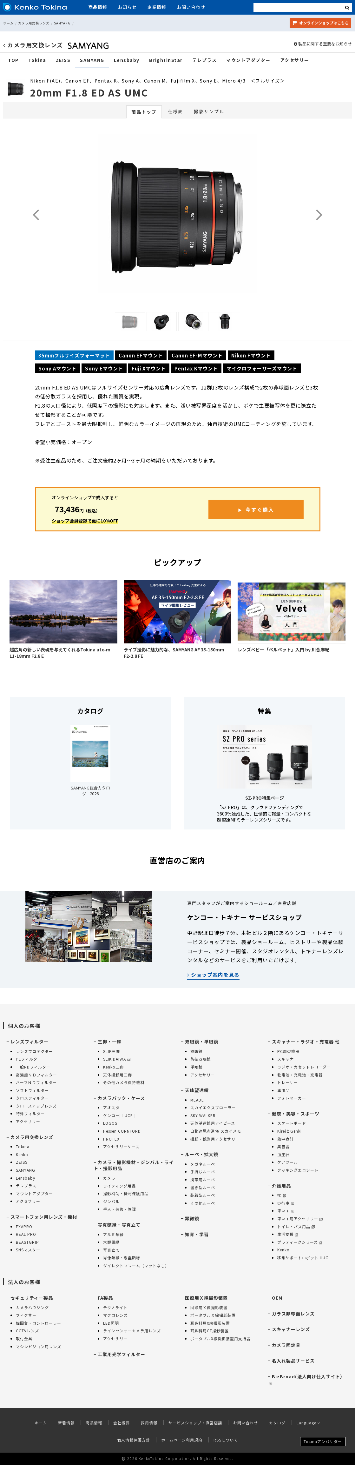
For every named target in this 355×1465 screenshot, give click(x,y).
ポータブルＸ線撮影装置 (213, 1315)
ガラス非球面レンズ (293, 1313)
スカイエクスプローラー (213, 1107)
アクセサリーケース (121, 1146)
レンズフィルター (29, 1041)
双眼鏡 (196, 1051)
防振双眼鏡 (200, 1059)
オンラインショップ (320, 22)
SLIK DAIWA (116, 1059)
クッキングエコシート (298, 1170)
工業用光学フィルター (121, 1354)
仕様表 (175, 111)
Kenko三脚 (113, 1066)
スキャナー (287, 1059)
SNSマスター (28, 1249)
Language (308, 1422)
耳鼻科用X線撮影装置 (210, 1323)
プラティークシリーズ (299, 1242)
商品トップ (144, 112)
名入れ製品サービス (293, 1360)
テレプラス (204, 60)
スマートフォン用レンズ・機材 (43, 1217)
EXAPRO (24, 1226)
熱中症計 (285, 1139)
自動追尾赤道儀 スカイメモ (215, 1131)
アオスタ (111, 1107)
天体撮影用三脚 (117, 1074)
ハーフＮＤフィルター (36, 1082)
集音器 (283, 1146)
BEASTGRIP (27, 1242)
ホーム (8, 23)
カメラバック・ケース (121, 1098)
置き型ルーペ (202, 1187)
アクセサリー (294, 60)
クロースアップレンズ (36, 1106)
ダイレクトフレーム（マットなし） (136, 1265)
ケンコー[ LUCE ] (119, 1115)
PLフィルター (29, 1059)
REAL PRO (26, 1234)
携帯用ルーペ (202, 1179)
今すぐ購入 (260, 509)
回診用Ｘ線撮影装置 (208, 1307)
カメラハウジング (32, 1307)
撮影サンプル (209, 111)
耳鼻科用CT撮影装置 (209, 1330)
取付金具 (24, 1338)
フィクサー (26, 1315)
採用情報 (149, 1422)
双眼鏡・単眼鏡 (201, 1041)
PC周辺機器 (288, 1051)
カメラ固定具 (286, 1345)
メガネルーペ (202, 1164)
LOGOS (110, 1123)
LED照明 (111, 1323)
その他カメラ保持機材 (123, 1082)
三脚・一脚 (110, 1041)
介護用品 (281, 1185)
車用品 (283, 1090)
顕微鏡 (192, 1218)
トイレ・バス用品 (296, 1226)
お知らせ (127, 7)
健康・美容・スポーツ (295, 1113)
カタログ (277, 1422)
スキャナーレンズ (291, 1329)
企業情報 (156, 7)
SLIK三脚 (111, 1051)
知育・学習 (197, 1234)
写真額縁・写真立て (119, 1225)
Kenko (22, 1154)
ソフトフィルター (32, 1090)
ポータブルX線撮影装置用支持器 (220, 1338)
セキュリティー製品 (31, 1298)
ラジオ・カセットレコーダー (304, 1066)
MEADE (197, 1099)
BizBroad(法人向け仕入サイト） (307, 1379)
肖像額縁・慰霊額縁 (121, 1257)
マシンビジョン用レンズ (38, 1346)
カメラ (109, 1178)
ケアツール (287, 1162)
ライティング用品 (119, 1186)
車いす (285, 1210)
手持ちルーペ (202, 1171)
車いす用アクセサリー (300, 1218)
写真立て (111, 1250)
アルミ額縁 (113, 1234)
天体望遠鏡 (197, 1090)
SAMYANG (62, 23)
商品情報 (97, 7)
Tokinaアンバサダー (323, 1441)
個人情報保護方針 (133, 1439)
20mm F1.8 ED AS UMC (89, 92)
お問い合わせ (191, 7)
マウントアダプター (248, 60)
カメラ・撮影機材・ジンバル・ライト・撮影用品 (134, 1165)
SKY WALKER (203, 1115)
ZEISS (63, 60)
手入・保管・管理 (119, 1209)
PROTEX (111, 1139)
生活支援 (287, 1234)
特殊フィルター (30, 1113)
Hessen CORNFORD (122, 1131)
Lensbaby (127, 60)
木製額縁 (111, 1242)
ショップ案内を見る (213, 974)
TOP (13, 60)
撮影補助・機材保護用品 (125, 1193)
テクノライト (115, 1307)
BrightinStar (166, 60)
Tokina (37, 60)
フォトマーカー (291, 1098)
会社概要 (121, 1422)
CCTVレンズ (27, 1330)
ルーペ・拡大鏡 (201, 1154)
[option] (178, 215)
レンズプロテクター (34, 1051)
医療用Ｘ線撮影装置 (206, 1298)
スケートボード (291, 1123)
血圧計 (283, 1154)
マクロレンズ (115, 1315)
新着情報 (66, 1422)
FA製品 (105, 1298)
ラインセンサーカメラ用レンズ (132, 1330)
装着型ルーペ (202, 1195)
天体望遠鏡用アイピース (212, 1123)
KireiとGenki (289, 1131)
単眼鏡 (196, 1066)
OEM (277, 1298)
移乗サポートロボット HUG (303, 1257)
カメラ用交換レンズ (33, 23)
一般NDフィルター (33, 1066)
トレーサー (287, 1082)
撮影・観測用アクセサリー (215, 1139)
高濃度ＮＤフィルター (36, 1074)
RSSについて (226, 1439)
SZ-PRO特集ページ (264, 798)
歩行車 (285, 1203)
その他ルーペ (202, 1203)
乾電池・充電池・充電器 (300, 1074)
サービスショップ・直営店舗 (195, 1422)
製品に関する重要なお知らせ (323, 44)
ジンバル (111, 1201)
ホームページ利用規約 (181, 1439)
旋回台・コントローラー (38, 1323)
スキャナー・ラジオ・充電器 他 (306, 1041)
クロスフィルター (32, 1098)
